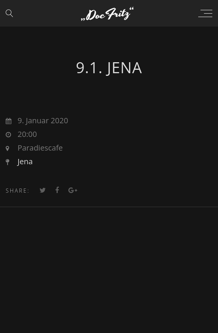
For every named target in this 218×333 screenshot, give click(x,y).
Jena (25, 161)
